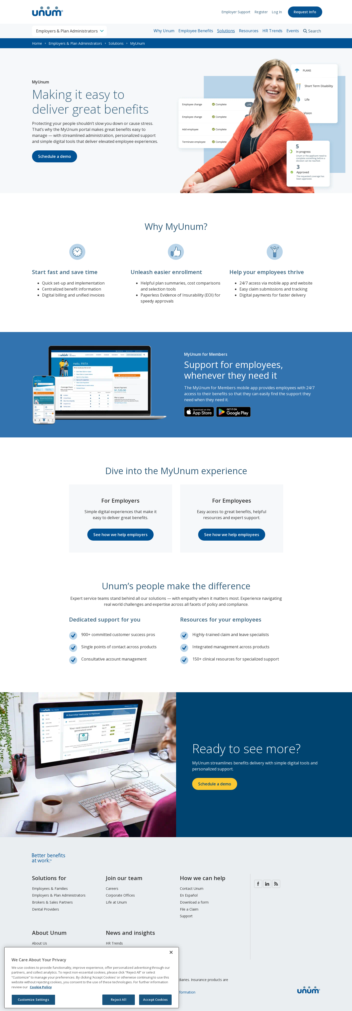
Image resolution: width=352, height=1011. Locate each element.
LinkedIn (267, 884)
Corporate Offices (120, 895)
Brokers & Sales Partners (52, 902)
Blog (276, 884)
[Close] (171, 952)
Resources (248, 30)
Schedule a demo (54, 156)
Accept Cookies (155, 999)
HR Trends (272, 30)
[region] (91, 978)
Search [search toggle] (314, 31)
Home (37, 43)
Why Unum (164, 30)
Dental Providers (45, 909)
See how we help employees (231, 534)
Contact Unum (191, 888)
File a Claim (189, 909)
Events (292, 30)
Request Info (305, 11)
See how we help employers (120, 534)
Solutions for (49, 878)
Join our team (124, 878)
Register (260, 11)
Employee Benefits (195, 30)
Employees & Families (50, 888)
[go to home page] (47, 16)
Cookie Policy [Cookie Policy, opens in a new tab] (41, 987)
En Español (189, 895)
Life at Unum (116, 902)
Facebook (258, 884)
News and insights (130, 932)
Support (186, 916)
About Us (39, 943)
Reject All (118, 999)
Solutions (226, 30)
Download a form (194, 902)
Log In (276, 11)
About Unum (49, 932)
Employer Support (235, 11)
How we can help (202, 878)
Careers (112, 888)
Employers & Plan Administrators (75, 43)
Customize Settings (33, 999)
